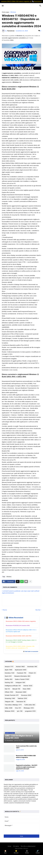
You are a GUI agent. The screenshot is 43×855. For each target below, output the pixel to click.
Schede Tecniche (11, 695)
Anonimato (32, 667)
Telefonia (22, 698)
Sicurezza (26, 695)
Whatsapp (29, 708)
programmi (30, 711)
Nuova (5, 610)
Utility (8, 708)
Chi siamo (16, 846)
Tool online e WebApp (13, 705)
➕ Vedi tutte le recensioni (30, 651)
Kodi (7, 689)
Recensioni (21, 692)
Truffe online (29, 705)
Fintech (32, 673)
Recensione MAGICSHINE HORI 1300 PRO (18, 636)
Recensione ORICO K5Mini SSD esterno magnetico (21, 621)
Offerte (9, 692)
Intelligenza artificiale (13, 686)
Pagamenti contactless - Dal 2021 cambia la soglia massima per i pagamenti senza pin (26, 766)
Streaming (10, 698)
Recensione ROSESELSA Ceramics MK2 (18, 625)
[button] (2, 5)
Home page (5, 12)
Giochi (8, 676)
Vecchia (37, 610)
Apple (8, 670)
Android (20, 667)
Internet (27, 686)
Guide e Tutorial (22, 679)
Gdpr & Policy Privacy (21, 848)
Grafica (8, 679)
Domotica (9, 673)
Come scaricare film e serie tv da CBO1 (26, 746)
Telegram (9, 702)
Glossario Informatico (22, 676)
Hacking (9, 682)
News (26, 689)
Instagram (20, 682)
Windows (13, 12)
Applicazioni (20, 670)
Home (9, 846)
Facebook (21, 673)
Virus (18, 708)
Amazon (9, 667)
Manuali (16, 689)
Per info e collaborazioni (28, 846)
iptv (19, 711)
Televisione (20, 702)
